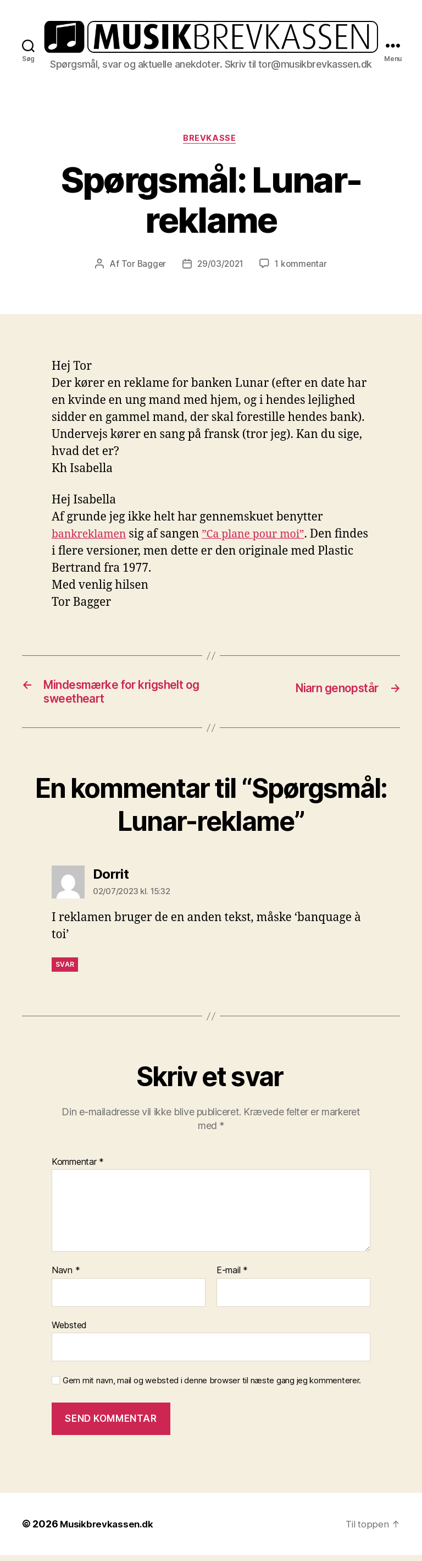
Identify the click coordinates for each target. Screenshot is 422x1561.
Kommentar (78, 1168)
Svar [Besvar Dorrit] (64, 971)
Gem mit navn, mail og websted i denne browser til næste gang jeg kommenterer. (212, 1387)
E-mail (232, 1277)
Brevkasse (211, 140)
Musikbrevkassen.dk (109, 1530)
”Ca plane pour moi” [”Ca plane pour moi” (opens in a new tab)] (263, 536)
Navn (66, 1277)
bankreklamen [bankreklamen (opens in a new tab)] (92, 536)
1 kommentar (302, 265)
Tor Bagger (141, 265)
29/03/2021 (220, 265)
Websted (69, 1331)
